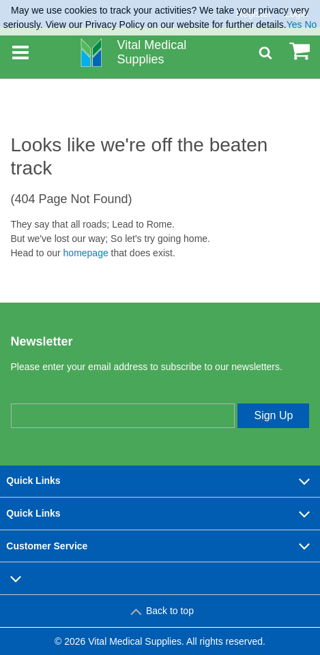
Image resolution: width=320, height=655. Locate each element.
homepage (85, 252)
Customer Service (159, 545)
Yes (294, 24)
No (310, 24)
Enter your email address (68, 391)
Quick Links (159, 481)
